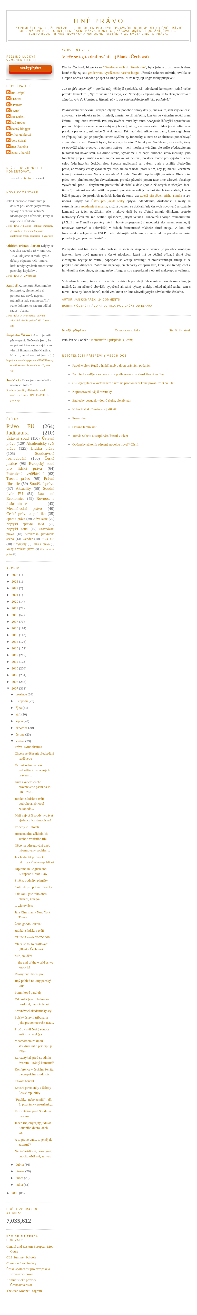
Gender (28, 539)
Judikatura (17, 433)
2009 (15, 675)
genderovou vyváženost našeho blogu (113, 73)
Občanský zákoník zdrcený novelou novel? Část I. (105, 444)
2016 (15, 628)
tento (27, 178)
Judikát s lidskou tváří (29, 930)
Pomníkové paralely (28, 992)
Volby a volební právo (20, 549)
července (22, 728)
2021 (15, 595)
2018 (15, 615)
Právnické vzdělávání (25, 473)
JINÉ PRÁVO (98, 21)
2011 (15, 662)
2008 (15, 682)
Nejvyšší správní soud (25, 524)
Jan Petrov (15, 105)
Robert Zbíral (17, 140)
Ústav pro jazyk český (107, 201)
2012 (15, 655)
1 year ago (47, 235)
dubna (20, 1164)
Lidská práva (42, 448)
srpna (20, 721)
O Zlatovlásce (24, 906)
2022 (15, 588)
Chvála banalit (24, 1081)
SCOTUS (48, 539)
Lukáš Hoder (16, 122)
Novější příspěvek (74, 330)
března (20, 1171)
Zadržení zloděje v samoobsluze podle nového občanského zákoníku (118, 374)
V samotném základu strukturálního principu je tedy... (33, 1046)
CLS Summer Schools (21, 1257)
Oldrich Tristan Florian (23, 246)
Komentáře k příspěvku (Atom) (112, 340)
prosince (22, 694)
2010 (15, 668)
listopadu (22, 701)
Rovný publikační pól (29, 974)
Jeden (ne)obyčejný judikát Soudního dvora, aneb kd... (33, 1128)
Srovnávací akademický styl (33, 1011)
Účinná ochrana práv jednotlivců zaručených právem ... (32, 770)
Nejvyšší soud (16, 529)
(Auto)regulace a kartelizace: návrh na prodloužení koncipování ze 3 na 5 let (123, 383)
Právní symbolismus (28, 747)
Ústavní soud (17, 438)
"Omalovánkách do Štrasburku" (124, 67)
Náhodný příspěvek (30, 68)
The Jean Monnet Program (24, 1291)
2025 (15, 575)
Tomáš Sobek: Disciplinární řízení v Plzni (100, 436)
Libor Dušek (16, 117)
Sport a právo (15, 519)
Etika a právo (41, 544)
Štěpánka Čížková (19, 335)
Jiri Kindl (14, 111)
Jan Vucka (13, 380)
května (20, 741)
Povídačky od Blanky (135, 305)
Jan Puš (12, 285)
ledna (20, 1184)
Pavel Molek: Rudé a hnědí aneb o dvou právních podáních (111, 365)
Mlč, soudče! (23, 956)
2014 (15, 641)
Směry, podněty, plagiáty (31, 880)
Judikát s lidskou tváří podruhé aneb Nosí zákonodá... (29, 804)
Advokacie (40, 519)
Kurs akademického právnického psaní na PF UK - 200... (33, 787)
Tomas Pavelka (18, 146)
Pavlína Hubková (19, 135)
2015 (15, 635)
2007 (15, 688)
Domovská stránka (127, 330)
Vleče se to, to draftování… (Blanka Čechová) (105, 56)
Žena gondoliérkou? (28, 924)
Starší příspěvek (180, 330)
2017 (15, 621)
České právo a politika (95, 305)
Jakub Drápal (16, 93)
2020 (15, 601)
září (19, 714)
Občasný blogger (19, 129)
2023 (15, 581)
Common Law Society (21, 1263)
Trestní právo (18, 478)
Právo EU (20, 426)
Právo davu (79, 418)
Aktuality (23, 488)
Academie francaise (94, 206)
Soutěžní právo (42, 483)
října (19, 708)
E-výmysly (19, 544)
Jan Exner (14, 99)
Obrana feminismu (84, 427)
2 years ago (30, 275)
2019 (15, 608)
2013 (15, 648)
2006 (15, 1193)
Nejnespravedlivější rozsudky (92, 392)
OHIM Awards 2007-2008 (32, 937)
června (20, 734)
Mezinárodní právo (24, 508)
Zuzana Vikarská (19, 153)
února (20, 1178)
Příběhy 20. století (27, 827)
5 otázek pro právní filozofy (33, 887)
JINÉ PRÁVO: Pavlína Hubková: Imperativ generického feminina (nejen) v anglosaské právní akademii (29, 230)
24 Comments (109, 299)
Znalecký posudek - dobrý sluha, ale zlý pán (101, 400)
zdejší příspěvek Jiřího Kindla (161, 195)
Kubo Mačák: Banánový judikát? (94, 409)
